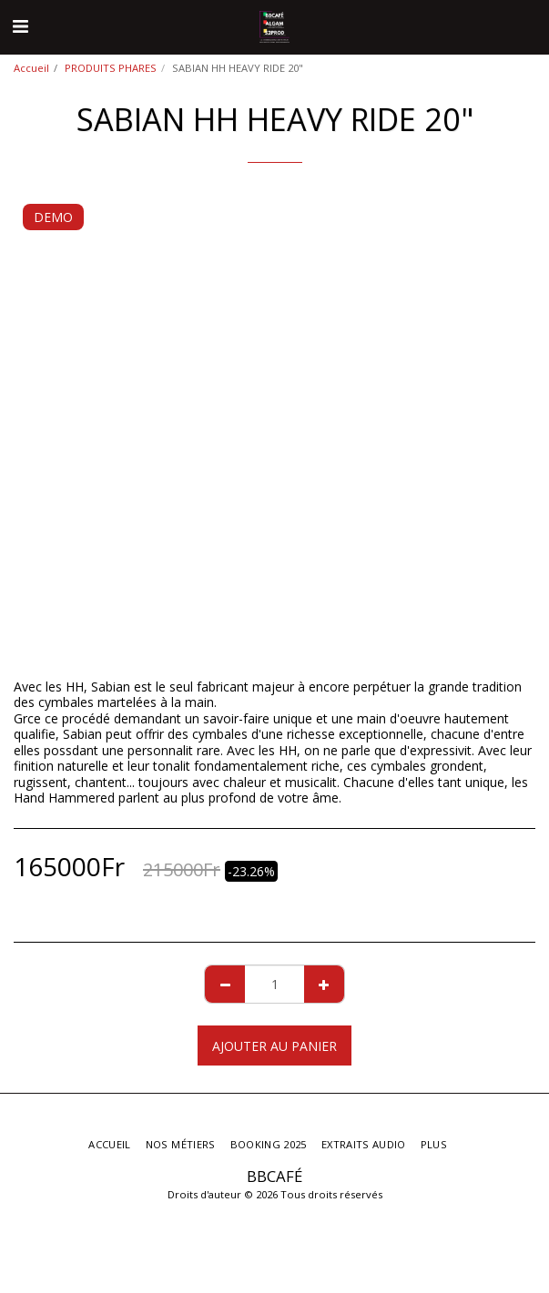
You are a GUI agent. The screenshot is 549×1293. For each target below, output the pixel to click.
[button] (20, 26)
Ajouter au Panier (274, 1046)
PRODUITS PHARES (111, 68)
